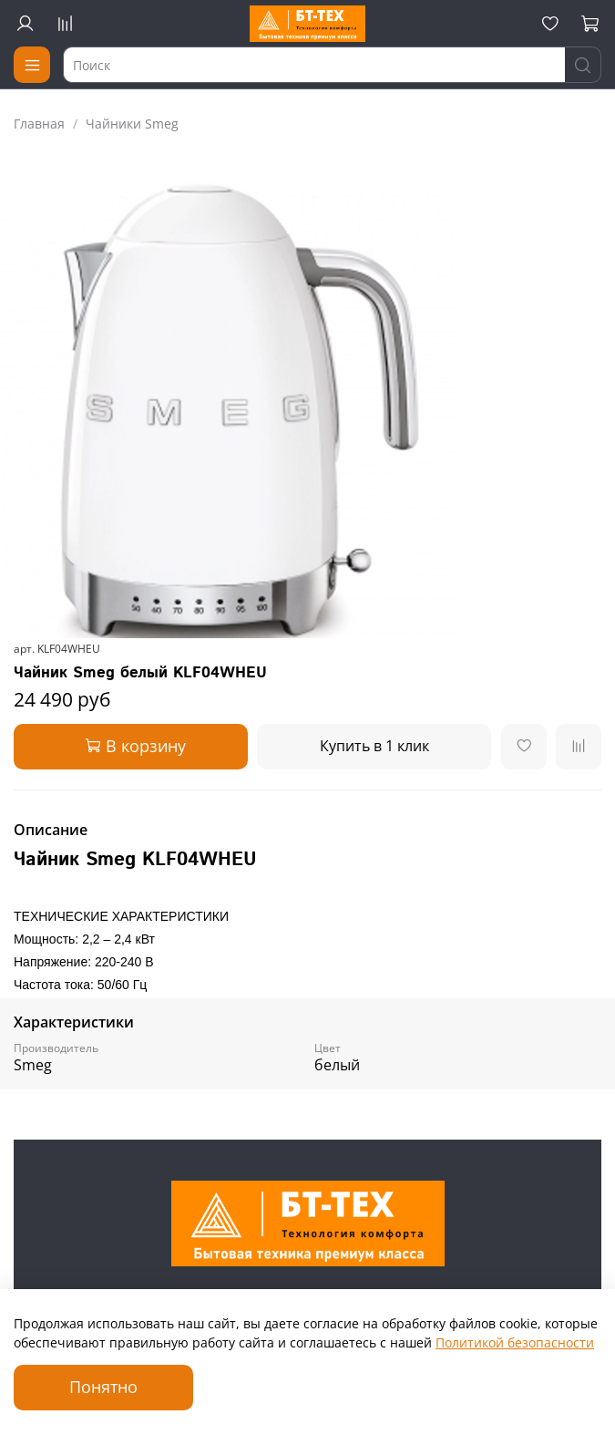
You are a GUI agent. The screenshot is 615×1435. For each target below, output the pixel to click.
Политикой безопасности (515, 1342)
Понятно (103, 1387)
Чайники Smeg (132, 123)
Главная (39, 123)
